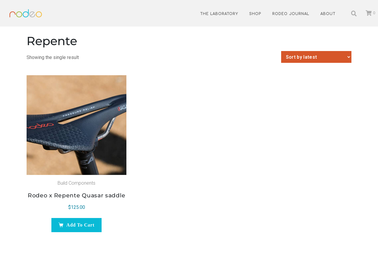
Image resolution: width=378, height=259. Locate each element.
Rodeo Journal (290, 14)
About (327, 14)
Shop (255, 14)
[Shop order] (316, 57)
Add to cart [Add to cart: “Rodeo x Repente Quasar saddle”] (80, 224)
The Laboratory (219, 14)
